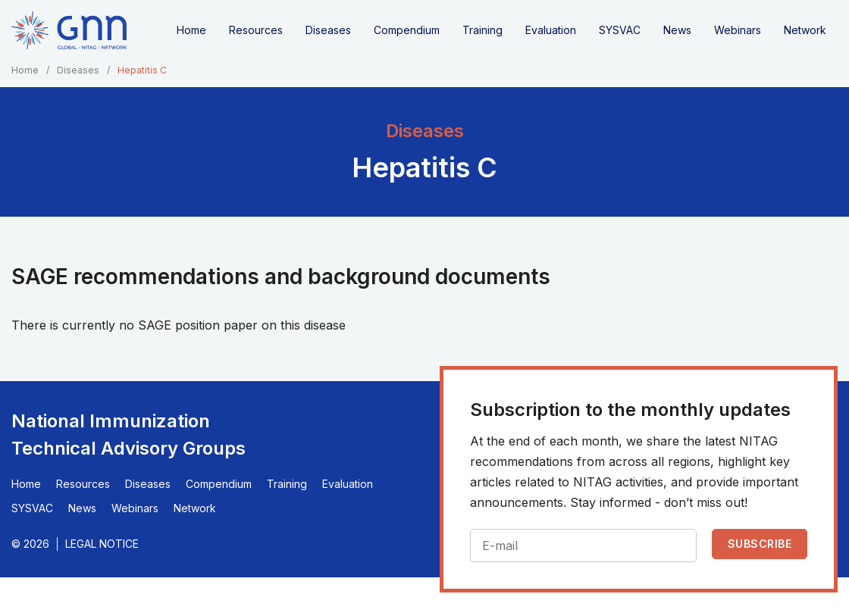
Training (482, 29)
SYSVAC (620, 29)
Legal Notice (102, 543)
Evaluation (550, 29)
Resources (256, 29)
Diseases (328, 29)
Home (191, 29)
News (677, 29)
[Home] (69, 30)
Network (805, 29)
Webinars (737, 29)
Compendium (407, 29)
